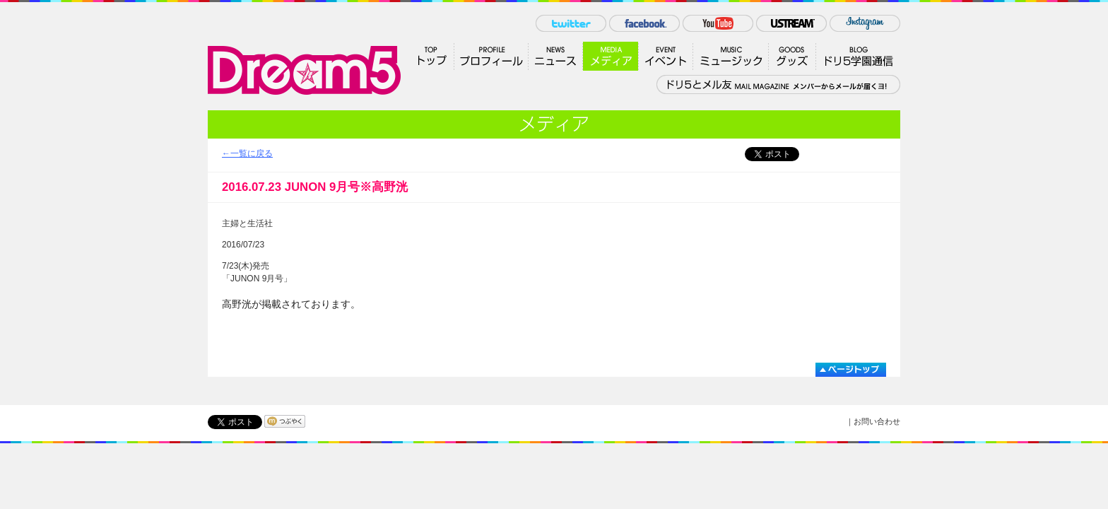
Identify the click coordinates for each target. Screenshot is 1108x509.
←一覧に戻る (247, 153)
